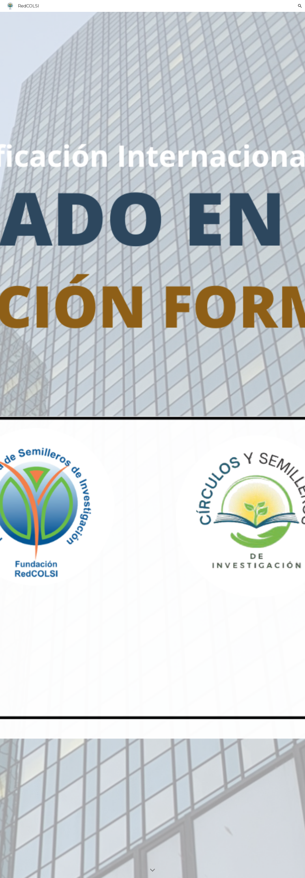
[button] (300, 6)
